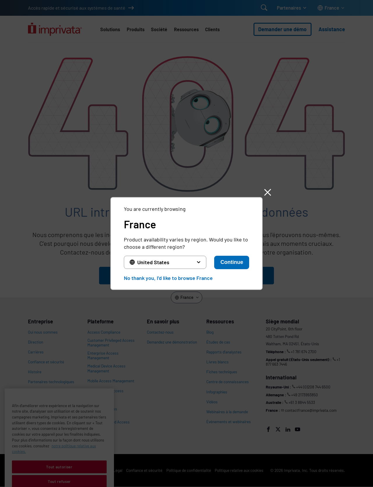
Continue (231, 262)
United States (153, 262)
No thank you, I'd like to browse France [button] (168, 278)
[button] (267, 192)
